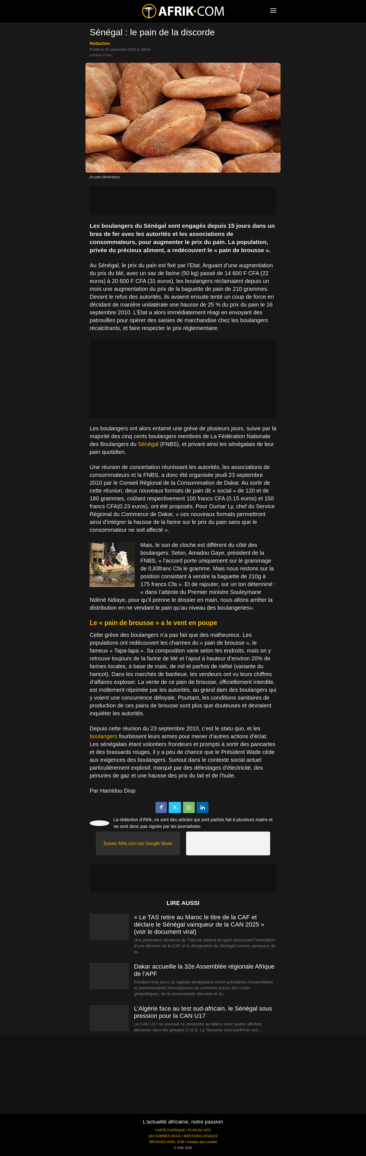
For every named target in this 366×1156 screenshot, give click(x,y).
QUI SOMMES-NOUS (165, 1136)
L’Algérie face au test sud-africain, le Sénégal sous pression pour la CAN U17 (203, 1012)
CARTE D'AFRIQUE (170, 1130)
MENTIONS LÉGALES (200, 1136)
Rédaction (100, 43)
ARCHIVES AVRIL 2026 (166, 1142)
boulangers (103, 736)
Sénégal (148, 444)
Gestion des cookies (202, 1142)
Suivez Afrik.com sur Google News (137, 843)
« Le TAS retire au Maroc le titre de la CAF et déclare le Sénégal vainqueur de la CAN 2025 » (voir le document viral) (199, 924)
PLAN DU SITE (199, 1130)
